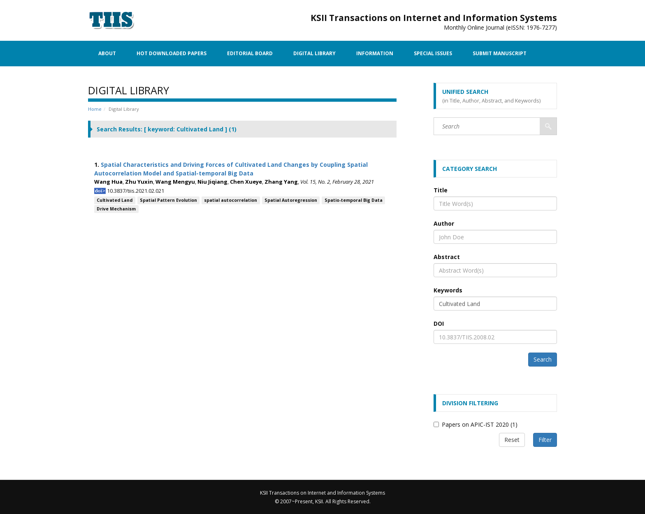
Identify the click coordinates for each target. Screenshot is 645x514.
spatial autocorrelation (230, 200)
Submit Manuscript (500, 53)
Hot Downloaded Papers (171, 53)
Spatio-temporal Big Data (354, 200)
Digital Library (314, 53)
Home (95, 109)
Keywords (448, 290)
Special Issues (433, 53)
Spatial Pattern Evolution (168, 200)
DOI (439, 323)
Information (374, 53)
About (107, 53)
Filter (545, 440)
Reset (512, 440)
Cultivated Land (114, 200)
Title (441, 190)
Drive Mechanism (116, 209)
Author (444, 223)
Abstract (447, 257)
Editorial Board (250, 53)
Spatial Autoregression (290, 200)
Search (543, 359)
